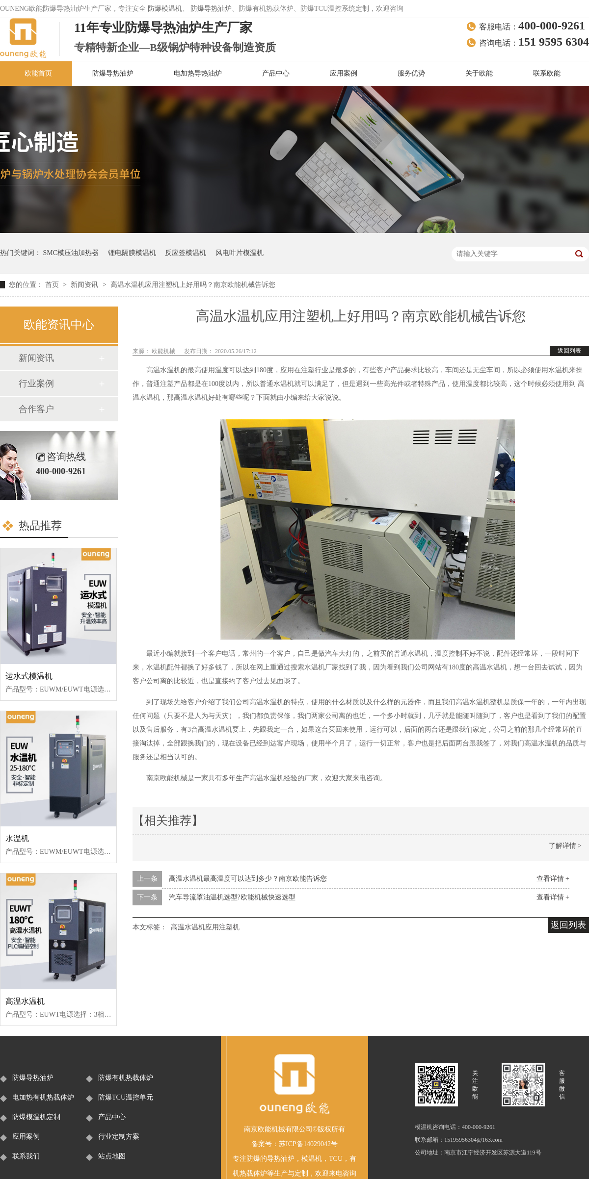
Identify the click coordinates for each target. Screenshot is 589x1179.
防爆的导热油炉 (270, 1158)
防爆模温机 (165, 8)
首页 (53, 284)
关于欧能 (479, 73)
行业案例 (36, 383)
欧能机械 (164, 351)
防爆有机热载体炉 (125, 1077)
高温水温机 (25, 1001)
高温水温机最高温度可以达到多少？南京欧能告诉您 (248, 878)
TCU (336, 1158)
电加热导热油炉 (198, 73)
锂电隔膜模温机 (132, 252)
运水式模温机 (29, 676)
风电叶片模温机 (239, 252)
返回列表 (569, 350)
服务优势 (411, 73)
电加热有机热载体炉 (43, 1097)
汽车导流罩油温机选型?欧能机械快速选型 (232, 897)
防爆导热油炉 (211, 8)
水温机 (17, 838)
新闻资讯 (85, 284)
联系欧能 (547, 73)
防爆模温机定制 (36, 1117)
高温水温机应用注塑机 (205, 927)
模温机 (311, 1158)
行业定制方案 (118, 1136)
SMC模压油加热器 (71, 252)
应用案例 (343, 73)
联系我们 (26, 1156)
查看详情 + (552, 878)
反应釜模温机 (185, 252)
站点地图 (112, 1156)
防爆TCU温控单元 (125, 1097)
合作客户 (36, 409)
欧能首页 (38, 73)
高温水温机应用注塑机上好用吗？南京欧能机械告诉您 (192, 284)
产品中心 (276, 73)
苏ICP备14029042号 (308, 1144)
